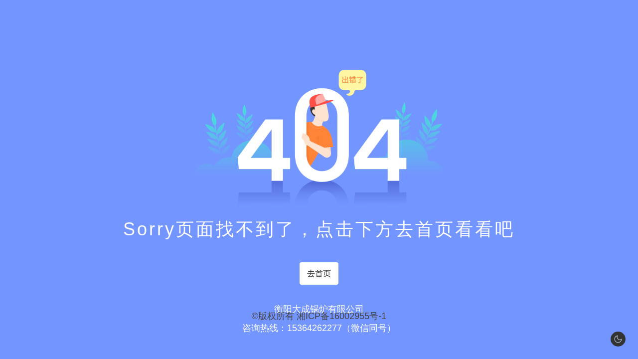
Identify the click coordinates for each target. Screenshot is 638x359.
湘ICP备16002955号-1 (341, 316)
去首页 (319, 273)
